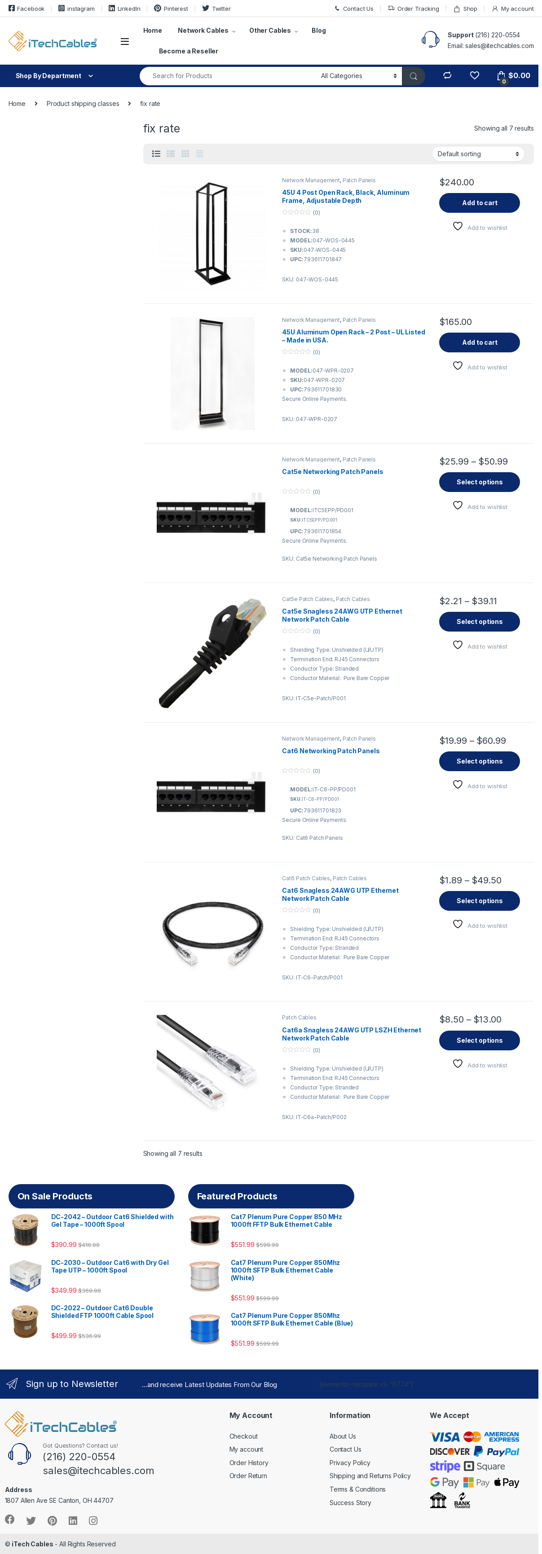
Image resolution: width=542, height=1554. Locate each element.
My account (512, 9)
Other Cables (270, 30)
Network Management (310, 180)
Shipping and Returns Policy (370, 1475)
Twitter (216, 8)
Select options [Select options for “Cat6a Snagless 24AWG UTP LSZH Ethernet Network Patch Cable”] (480, 1040)
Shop (465, 9)
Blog (319, 30)
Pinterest (171, 8)
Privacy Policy (350, 1462)
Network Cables (203, 30)
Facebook (27, 8)
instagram (76, 8)
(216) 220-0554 (497, 35)
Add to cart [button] (479, 202)
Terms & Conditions (358, 1489)
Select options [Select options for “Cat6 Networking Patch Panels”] (480, 761)
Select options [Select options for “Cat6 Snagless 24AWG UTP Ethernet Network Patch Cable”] (480, 900)
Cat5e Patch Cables (307, 599)
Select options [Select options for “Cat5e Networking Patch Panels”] (480, 482)
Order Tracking (413, 9)
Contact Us (353, 9)
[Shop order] (478, 153)
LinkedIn (125, 8)
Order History (249, 1462)
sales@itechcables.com (499, 45)
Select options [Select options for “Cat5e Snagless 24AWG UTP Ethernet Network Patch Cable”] (480, 621)
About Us (343, 1436)
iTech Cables (32, 1544)
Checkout (243, 1436)
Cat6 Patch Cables (306, 878)
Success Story (350, 1502)
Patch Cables (353, 599)
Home (152, 30)
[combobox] (228, 76)
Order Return (248, 1475)
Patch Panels (359, 180)
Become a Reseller (189, 51)
